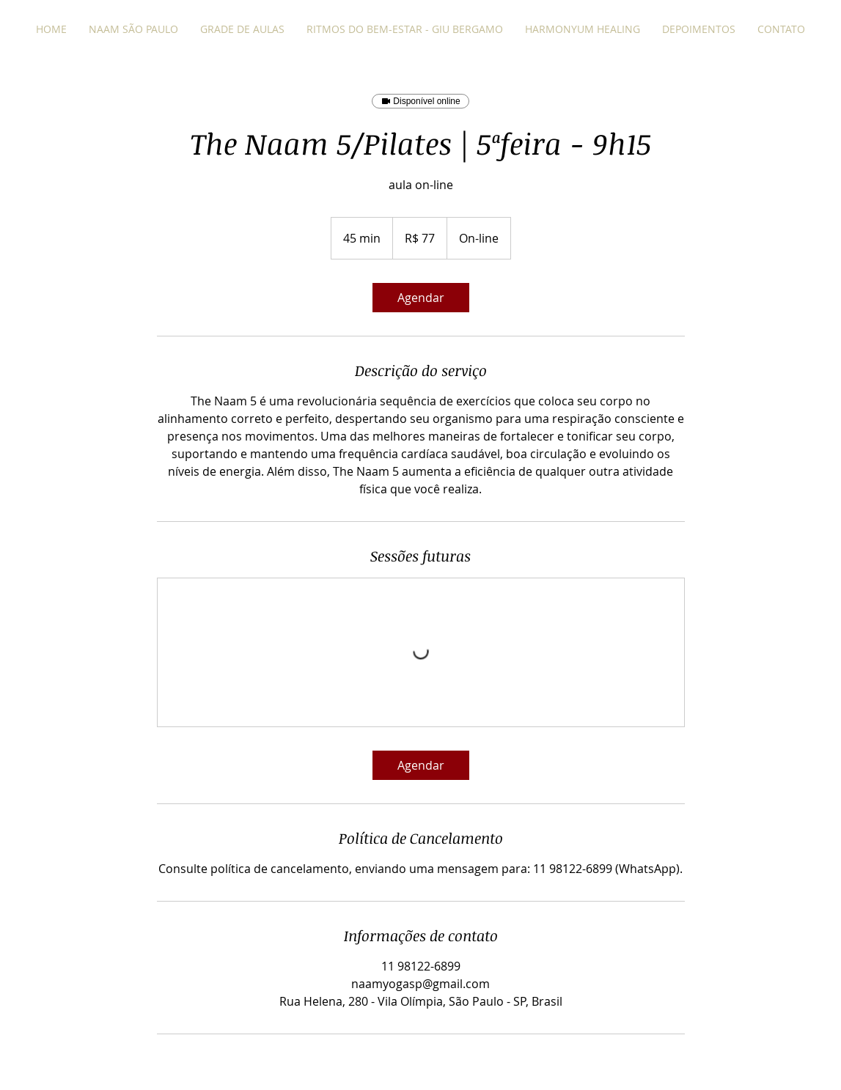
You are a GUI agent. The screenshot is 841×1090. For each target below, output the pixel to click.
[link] (420, 297)
